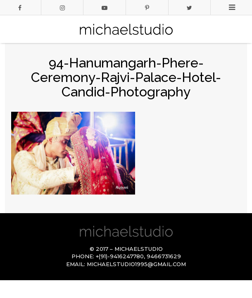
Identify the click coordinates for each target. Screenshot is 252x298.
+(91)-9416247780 (120, 256)
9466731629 (164, 256)
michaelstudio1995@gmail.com (136, 264)
